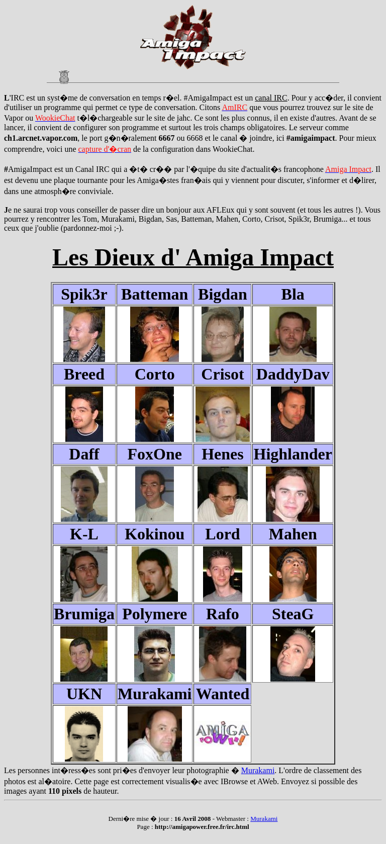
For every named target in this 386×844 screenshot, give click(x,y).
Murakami (258, 770)
